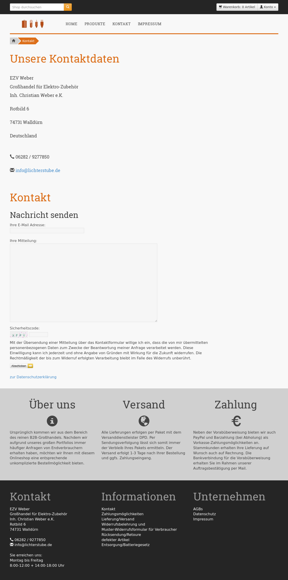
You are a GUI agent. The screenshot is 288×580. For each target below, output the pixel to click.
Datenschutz (204, 514)
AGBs (198, 509)
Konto (268, 7)
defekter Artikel (115, 540)
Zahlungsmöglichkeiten (122, 514)
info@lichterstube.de (38, 170)
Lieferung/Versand (117, 519)
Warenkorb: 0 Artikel (237, 7)
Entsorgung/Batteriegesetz (125, 545)
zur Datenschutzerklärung (33, 377)
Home (71, 23)
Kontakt (121, 23)
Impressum (150, 23)
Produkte (95, 23)
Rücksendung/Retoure (121, 535)
